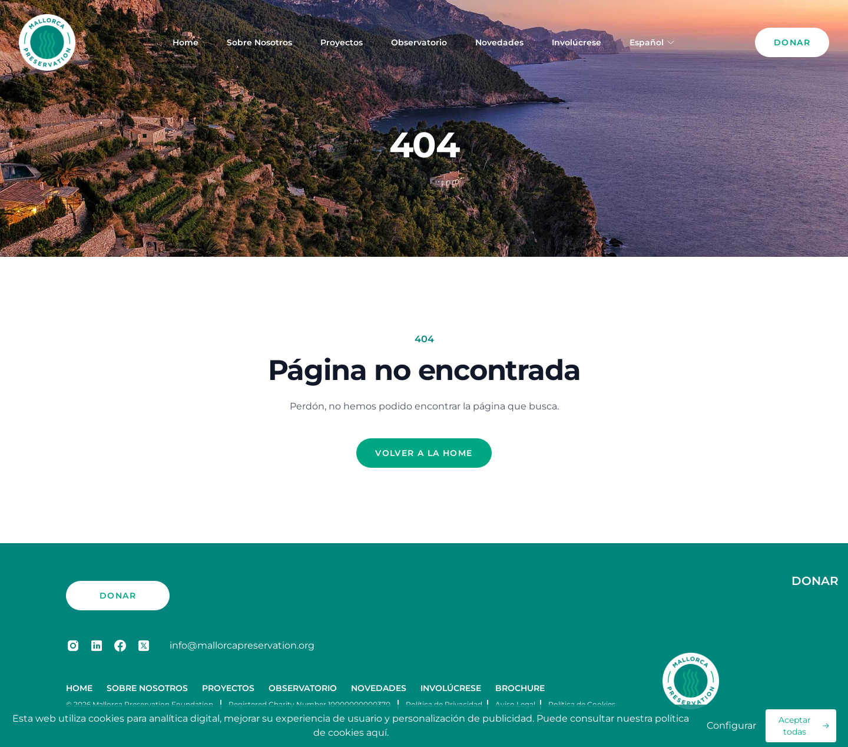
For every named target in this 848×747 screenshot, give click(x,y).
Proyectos (341, 42)
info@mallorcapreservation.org (242, 645)
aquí (376, 732)
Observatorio (419, 42)
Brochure (520, 688)
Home (185, 42)
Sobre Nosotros (259, 42)
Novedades (499, 42)
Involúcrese (576, 42)
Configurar (731, 725)
